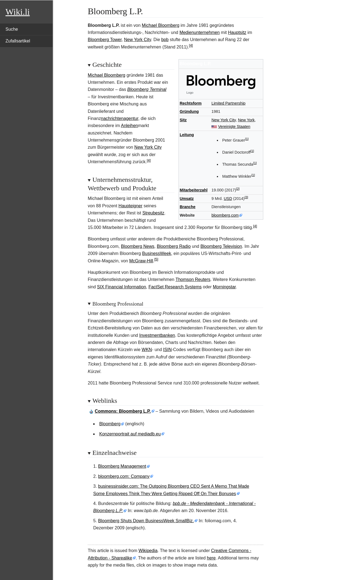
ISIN (167, 349)
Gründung (189, 111)
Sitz (183, 120)
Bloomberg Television (221, 246)
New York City (137, 39)
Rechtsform (191, 103)
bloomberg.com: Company (124, 476)
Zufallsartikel (17, 41)
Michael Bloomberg (160, 25)
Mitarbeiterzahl (194, 190)
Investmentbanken (157, 335)
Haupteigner (130, 205)
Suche (11, 29)
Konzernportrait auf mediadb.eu (130, 434)
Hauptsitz (237, 32)
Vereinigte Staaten (234, 126)
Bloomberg (109, 423)
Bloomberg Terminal (146, 89)
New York (246, 120)
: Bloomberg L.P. (123, 411)
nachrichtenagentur (119, 118)
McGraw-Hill (141, 261)
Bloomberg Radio (174, 246)
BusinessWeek (156, 253)
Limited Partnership (228, 103)
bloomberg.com (225, 215)
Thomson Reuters (193, 279)
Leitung (187, 135)
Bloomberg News (137, 246)
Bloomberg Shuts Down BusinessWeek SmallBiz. (146, 520)
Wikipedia (147, 550)
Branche (188, 207)
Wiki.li (17, 12)
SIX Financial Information (121, 287)
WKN (147, 349)
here (211, 558)
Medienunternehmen (199, 32)
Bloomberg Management (122, 466)
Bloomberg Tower (104, 39)
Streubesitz (153, 213)
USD (228, 198)
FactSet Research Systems (175, 287)
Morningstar (224, 287)
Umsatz (187, 198)
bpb (165, 39)
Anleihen (129, 125)
